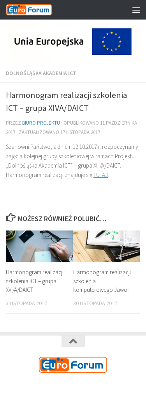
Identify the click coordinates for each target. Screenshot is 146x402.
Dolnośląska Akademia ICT (41, 73)
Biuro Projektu (41, 123)
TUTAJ (100, 175)
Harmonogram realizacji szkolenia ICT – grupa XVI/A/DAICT (34, 280)
